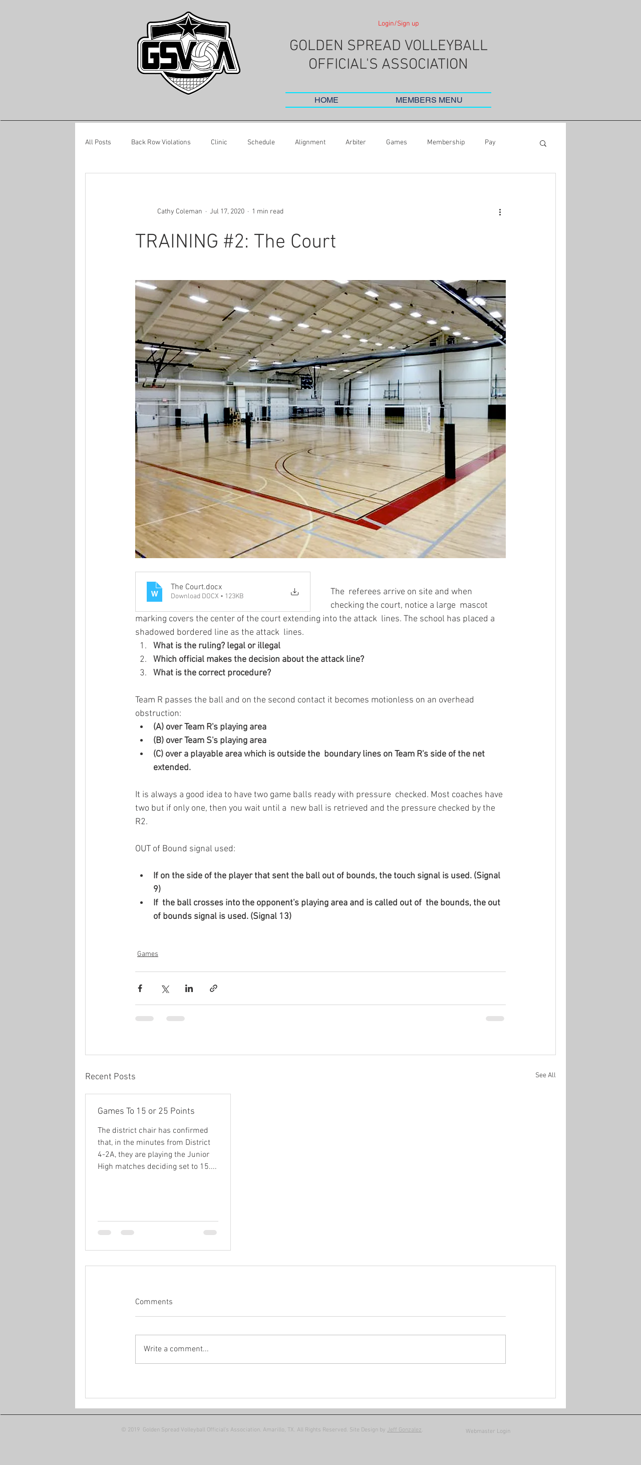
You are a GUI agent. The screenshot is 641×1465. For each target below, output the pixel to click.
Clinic (219, 142)
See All (545, 1075)
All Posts (98, 142)
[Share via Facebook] (140, 988)
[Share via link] (213, 988)
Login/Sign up (398, 24)
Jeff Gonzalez (404, 1429)
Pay (490, 142)
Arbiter (356, 142)
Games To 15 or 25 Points (146, 1111)
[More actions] (500, 211)
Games (396, 142)
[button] (429, 100)
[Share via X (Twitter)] (164, 988)
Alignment (310, 142)
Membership (446, 142)
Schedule (261, 142)
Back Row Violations (161, 142)
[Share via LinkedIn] (189, 988)
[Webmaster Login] (488, 1431)
